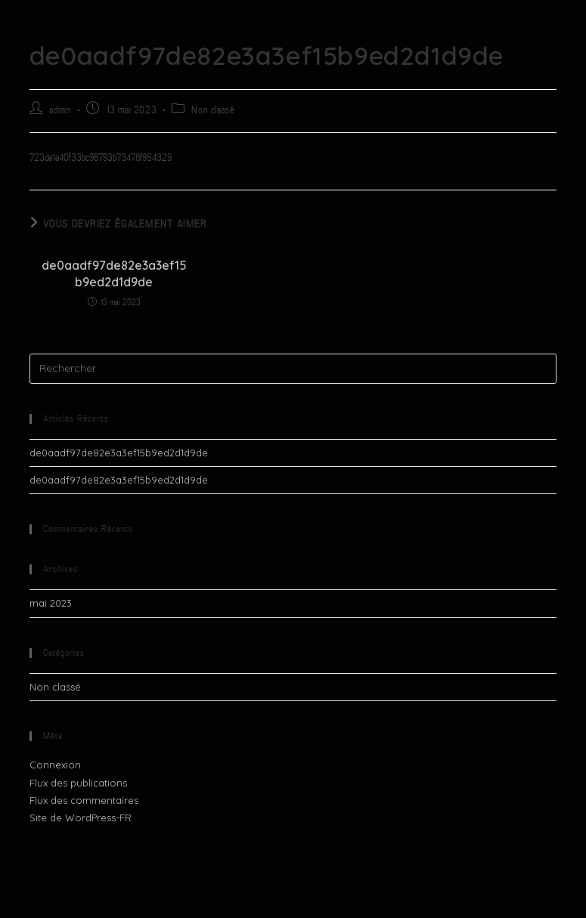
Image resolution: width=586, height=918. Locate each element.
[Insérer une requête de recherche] (293, 369)
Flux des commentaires (83, 800)
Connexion (55, 765)
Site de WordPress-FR (80, 817)
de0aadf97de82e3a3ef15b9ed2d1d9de (114, 273)
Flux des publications (78, 783)
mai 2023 (50, 603)
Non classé (212, 110)
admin (60, 110)
